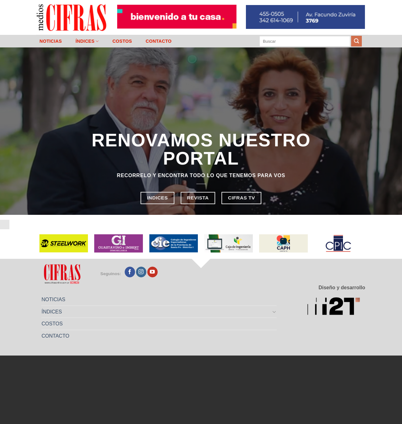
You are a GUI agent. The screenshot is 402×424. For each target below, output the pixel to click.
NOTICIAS (51, 41)
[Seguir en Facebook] (130, 272)
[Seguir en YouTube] (152, 272)
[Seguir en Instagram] (141, 272)
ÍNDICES (87, 41)
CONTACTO (159, 41)
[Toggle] (274, 311)
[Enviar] (356, 41)
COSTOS (122, 41)
